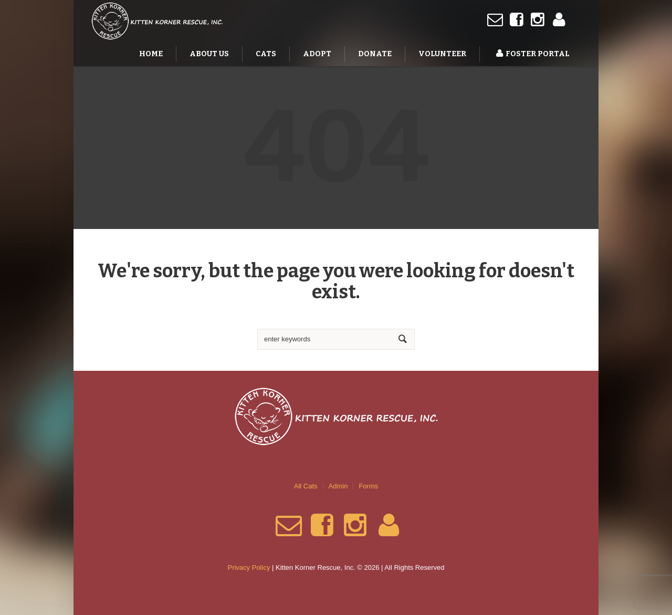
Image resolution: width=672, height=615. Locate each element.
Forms (368, 486)
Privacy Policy (248, 567)
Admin (338, 486)
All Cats (306, 486)
